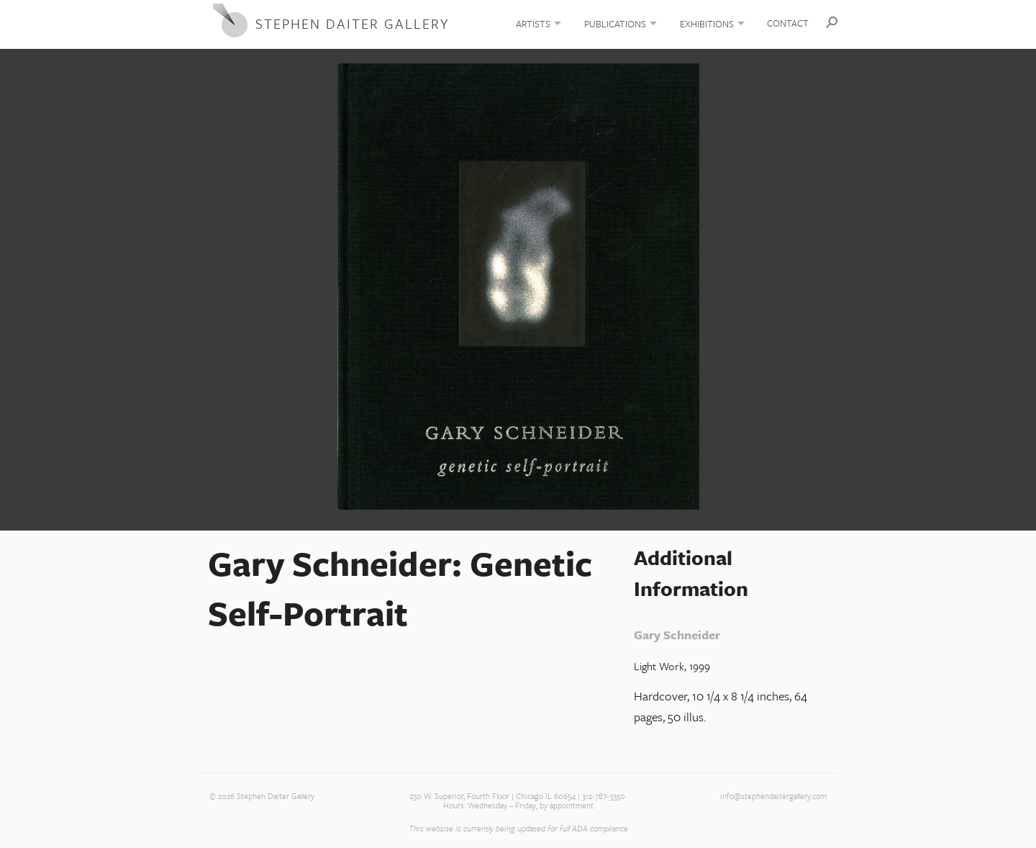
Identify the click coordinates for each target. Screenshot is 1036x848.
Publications (615, 24)
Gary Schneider (677, 635)
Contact (788, 23)
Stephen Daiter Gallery (352, 23)
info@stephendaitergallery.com (773, 796)
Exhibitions (707, 24)
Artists (533, 24)
